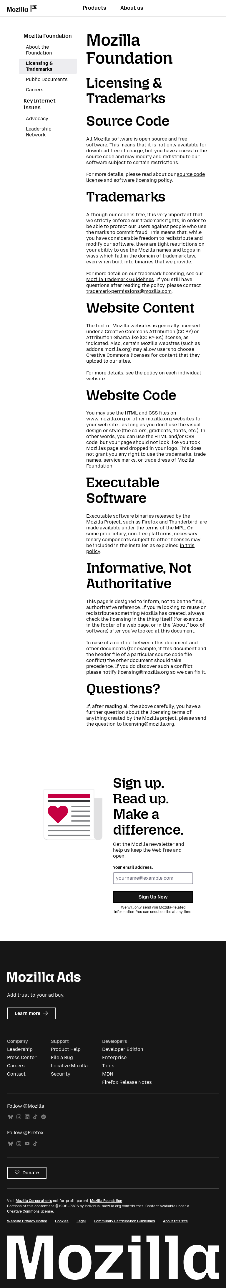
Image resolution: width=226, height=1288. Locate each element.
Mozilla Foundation (48, 36)
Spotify (43, 1117)
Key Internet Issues (40, 104)
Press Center (21, 1057)
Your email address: (133, 867)
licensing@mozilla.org (143, 672)
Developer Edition (122, 1049)
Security (60, 1074)
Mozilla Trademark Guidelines (120, 279)
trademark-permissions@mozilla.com (129, 291)
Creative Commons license (30, 1211)
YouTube (27, 1143)
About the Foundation (39, 50)
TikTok (35, 1117)
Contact (16, 1074)
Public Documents (47, 79)
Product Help (66, 1049)
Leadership (20, 1049)
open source (153, 139)
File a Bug (62, 1057)
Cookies (62, 1221)
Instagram (18, 1117)
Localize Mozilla (69, 1066)
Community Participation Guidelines (124, 1221)
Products (94, 8)
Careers (35, 90)
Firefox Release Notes (127, 1082)
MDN (107, 1074)
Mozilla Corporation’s (34, 1201)
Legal (81, 1221)
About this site (175, 1221)
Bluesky (10, 1117)
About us (131, 8)
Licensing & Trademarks (39, 66)
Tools (108, 1066)
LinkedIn (27, 1117)
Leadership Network (38, 132)
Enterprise (114, 1057)
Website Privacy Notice (27, 1221)
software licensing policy (143, 180)
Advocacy (37, 118)
